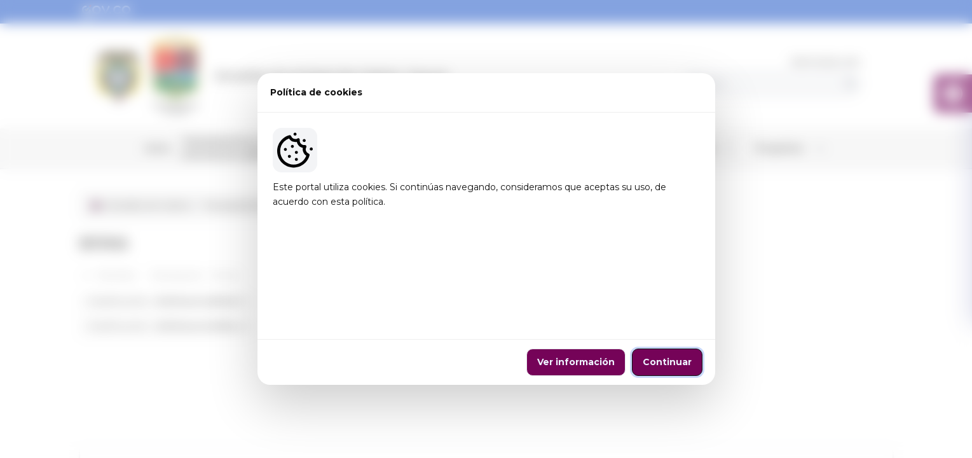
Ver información (576, 311)
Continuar (667, 311)
